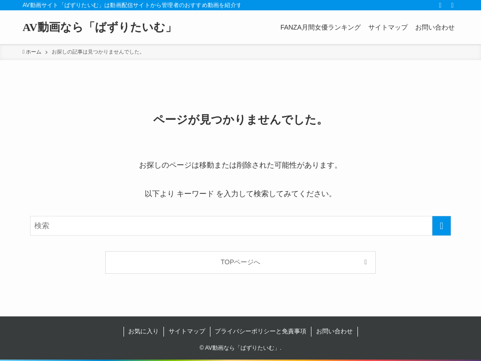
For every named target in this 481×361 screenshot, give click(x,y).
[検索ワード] (240, 226)
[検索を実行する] (441, 226)
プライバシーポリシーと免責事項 (260, 331)
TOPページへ (241, 262)
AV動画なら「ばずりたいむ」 (100, 27)
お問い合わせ (334, 331)
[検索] (452, 5)
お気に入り (143, 331)
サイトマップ (187, 331)
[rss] (440, 5)
